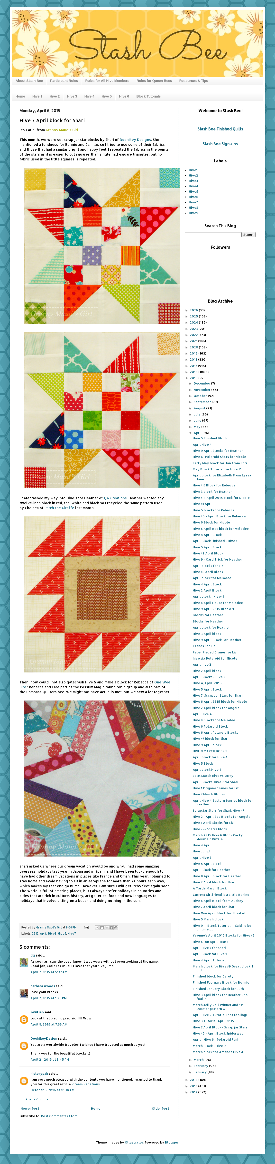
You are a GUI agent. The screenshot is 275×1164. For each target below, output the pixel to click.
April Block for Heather (211, 870)
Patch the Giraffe (60, 507)
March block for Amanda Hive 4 (218, 1052)
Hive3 (52, 933)
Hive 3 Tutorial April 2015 (213, 1021)
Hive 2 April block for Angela (216, 708)
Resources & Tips (193, 81)
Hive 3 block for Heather (212, 491)
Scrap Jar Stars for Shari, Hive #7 (218, 810)
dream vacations (86, 1084)
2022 (194, 335)
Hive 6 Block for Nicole (211, 522)
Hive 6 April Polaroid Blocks (215, 732)
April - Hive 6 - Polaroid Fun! (215, 1039)
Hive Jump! (201, 851)
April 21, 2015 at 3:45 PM (49, 1059)
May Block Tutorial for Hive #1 (217, 469)
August (200, 408)
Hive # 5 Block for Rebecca (214, 485)
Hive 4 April (202, 845)
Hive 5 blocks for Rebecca (214, 510)
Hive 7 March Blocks (209, 794)
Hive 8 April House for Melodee (218, 603)
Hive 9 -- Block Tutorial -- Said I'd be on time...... (222, 927)
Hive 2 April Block (207, 590)
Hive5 (62, 933)
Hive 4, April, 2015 (207, 683)
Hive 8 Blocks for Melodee (214, 720)
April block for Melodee (212, 578)
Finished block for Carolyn (214, 976)
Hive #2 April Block (208, 553)
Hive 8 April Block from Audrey (218, 901)
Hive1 (193, 170)
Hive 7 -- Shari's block (210, 829)
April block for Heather (211, 627)
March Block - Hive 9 (209, 1046)
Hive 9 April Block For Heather (217, 640)
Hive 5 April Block (207, 547)
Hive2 (193, 175)
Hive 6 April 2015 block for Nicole (220, 701)
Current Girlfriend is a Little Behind (221, 895)
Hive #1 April (203, 504)
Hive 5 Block (203, 763)
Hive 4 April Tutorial (209, 960)
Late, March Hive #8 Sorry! (213, 776)
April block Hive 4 (207, 769)
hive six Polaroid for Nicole (215, 658)
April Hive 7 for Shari (209, 948)
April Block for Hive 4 (210, 757)
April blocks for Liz (208, 566)
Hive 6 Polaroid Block (210, 726)
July (198, 414)
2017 (194, 366)
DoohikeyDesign (43, 1038)
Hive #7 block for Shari (211, 738)
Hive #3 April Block (208, 572)
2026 (194, 310)
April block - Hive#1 (208, 596)
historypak (39, 1073)
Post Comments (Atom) (59, 1116)
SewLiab (37, 1012)
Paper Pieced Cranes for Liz (215, 652)
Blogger (171, 1142)
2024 (194, 322)
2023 (194, 329)
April (43, 933)
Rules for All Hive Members (107, 81)
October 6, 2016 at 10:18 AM (52, 1090)
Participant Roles (64, 81)
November (202, 390)
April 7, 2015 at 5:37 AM (48, 972)
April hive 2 (202, 664)
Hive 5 (107, 96)
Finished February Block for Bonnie (221, 982)
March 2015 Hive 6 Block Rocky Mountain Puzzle (218, 837)
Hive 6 (124, 96)
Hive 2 (55, 96)
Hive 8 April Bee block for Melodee (221, 529)
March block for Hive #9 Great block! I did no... (223, 968)
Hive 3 (72, 96)
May (197, 427)
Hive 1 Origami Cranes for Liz (216, 788)
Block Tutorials (148, 96)
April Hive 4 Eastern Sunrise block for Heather (223, 802)
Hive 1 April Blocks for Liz (213, 823)
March (199, 1060)
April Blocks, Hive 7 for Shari (215, 782)
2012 (194, 1092)
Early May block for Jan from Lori (220, 463)
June (198, 420)
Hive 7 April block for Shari (214, 882)
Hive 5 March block (208, 919)
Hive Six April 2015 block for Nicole (221, 498)
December (202, 383)
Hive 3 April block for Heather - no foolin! (220, 997)
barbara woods (42, 986)
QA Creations (115, 498)
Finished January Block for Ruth (218, 989)
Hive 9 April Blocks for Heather (218, 451)
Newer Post (30, 1108)
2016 (194, 372)
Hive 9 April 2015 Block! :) (213, 609)
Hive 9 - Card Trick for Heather (217, 559)
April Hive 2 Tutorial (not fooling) (220, 1015)
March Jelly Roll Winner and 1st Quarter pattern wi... (218, 1007)
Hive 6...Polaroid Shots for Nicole (219, 457)
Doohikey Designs (135, 139)
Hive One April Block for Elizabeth (220, 913)
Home (20, 96)
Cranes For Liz (204, 646)
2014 (194, 1080)
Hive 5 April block (207, 864)
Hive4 (193, 186)
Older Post (160, 1108)
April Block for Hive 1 (210, 954)
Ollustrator (134, 1142)
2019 (194, 353)
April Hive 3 (202, 857)
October (201, 396)
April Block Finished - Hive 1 (215, 541)
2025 (194, 316)
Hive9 (193, 213)
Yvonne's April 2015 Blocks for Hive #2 (224, 935)
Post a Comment (39, 1099)
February (201, 1066)
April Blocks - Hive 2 (209, 677)
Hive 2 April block (207, 671)
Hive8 (193, 207)
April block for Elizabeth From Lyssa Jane (222, 477)
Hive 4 (89, 96)
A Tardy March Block (210, 888)
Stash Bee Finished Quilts (220, 129)
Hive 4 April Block (207, 535)
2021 (194, 341)
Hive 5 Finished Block (210, 438)
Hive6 (193, 197)
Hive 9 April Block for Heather (217, 876)
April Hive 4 (202, 444)
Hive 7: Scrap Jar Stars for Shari (218, 695)
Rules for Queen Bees (154, 81)
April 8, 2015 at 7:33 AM (48, 1024)
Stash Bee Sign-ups (220, 143)
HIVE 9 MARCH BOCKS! (210, 751)
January (201, 1072)
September (203, 402)
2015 (35, 933)
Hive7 (72, 933)
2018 (194, 359)
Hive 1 (37, 96)
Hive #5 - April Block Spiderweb (218, 1033)
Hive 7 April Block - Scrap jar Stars (220, 1027)
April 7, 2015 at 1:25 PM (48, 998)
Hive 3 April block (207, 634)
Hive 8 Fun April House (211, 942)
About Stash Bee (29, 81)
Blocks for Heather (208, 615)
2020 (194, 347)
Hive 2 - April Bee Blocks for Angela (221, 817)
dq (32, 955)
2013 (194, 1086)
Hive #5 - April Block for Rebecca (219, 516)
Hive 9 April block (207, 745)
